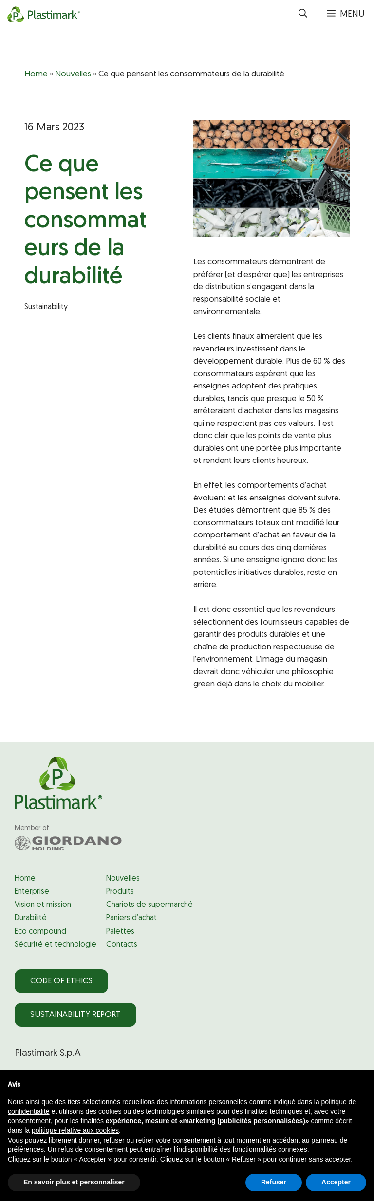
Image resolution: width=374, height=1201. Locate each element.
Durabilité (31, 918)
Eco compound (40, 932)
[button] (303, 14)
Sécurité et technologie (55, 945)
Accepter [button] (336, 1182)
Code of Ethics (61, 981)
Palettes (120, 932)
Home (36, 74)
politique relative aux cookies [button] (75, 1130)
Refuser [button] (273, 1182)
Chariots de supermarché (149, 905)
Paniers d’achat (131, 918)
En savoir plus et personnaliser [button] (74, 1182)
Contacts (121, 945)
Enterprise (32, 892)
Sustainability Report (75, 1015)
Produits (120, 892)
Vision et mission (43, 905)
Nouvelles (73, 74)
